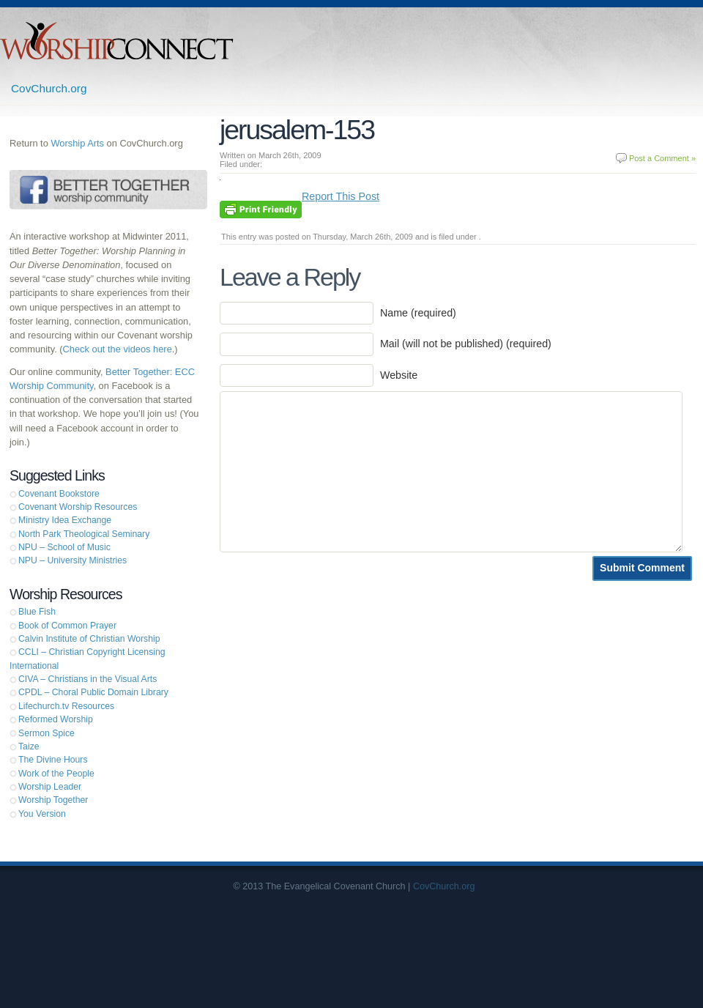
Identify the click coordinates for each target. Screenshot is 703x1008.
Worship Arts (77, 143)
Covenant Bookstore (59, 494)
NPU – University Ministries (72, 560)
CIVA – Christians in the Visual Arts (87, 679)
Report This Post (340, 196)
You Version (42, 814)
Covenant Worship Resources (77, 507)
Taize (29, 746)
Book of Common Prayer (67, 625)
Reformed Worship (55, 719)
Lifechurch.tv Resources (66, 706)
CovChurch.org (49, 88)
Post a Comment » (662, 158)
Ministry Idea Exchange (64, 520)
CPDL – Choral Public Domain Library (93, 692)
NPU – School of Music (64, 547)
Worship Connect (117, 40)
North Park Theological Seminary (83, 534)
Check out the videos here (117, 349)
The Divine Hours (53, 760)
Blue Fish (37, 612)
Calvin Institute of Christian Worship (89, 639)
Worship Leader (49, 787)
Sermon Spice (46, 733)
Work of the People (56, 773)
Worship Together (53, 800)
